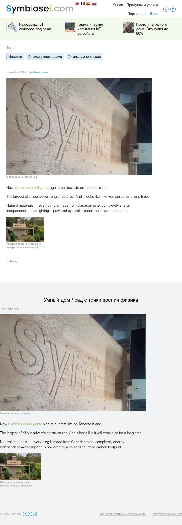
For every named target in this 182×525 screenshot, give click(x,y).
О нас (118, 4)
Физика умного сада (84, 56)
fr (83, 3)
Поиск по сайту (166, 9)
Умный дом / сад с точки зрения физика (91, 300)
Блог (154, 13)
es (88, 3)
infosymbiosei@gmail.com (167, 513)
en (77, 3)
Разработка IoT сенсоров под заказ (35, 26)
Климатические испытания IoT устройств (90, 29)
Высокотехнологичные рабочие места (122, 513)
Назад (13, 261)
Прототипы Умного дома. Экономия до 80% (152, 29)
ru (94, 4)
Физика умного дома (45, 56)
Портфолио (137, 13)
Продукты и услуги (142, 4)
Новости (15, 56)
